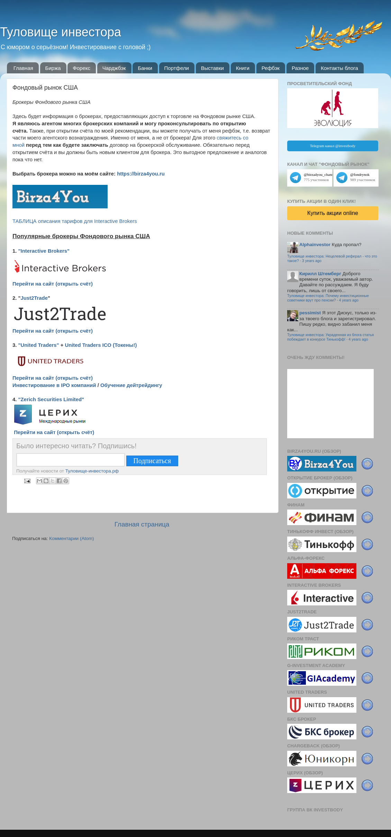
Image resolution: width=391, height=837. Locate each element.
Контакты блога (339, 68)
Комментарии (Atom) (71, 538)
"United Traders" (38, 345)
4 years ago (348, 300)
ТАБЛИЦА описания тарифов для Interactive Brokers (74, 221)
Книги (242, 68)
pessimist (310, 312)
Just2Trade (34, 298)
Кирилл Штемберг (320, 273)
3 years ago (311, 261)
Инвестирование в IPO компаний (54, 385)
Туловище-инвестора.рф (92, 471)
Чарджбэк (114, 68)
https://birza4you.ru (141, 174)
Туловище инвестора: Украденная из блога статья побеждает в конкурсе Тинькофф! (330, 337)
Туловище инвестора (60, 32)
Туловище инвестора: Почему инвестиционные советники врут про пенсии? (328, 298)
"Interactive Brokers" (44, 251)
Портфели (176, 68)
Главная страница (142, 524)
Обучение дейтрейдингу (131, 385)
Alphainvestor (314, 244)
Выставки (212, 68)
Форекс (81, 68)
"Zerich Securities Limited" (51, 399)
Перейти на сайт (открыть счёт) (52, 284)
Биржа (53, 68)
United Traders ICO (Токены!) (101, 345)
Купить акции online (332, 213)
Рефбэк (271, 68)
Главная (23, 68)
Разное (300, 68)
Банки (145, 68)
